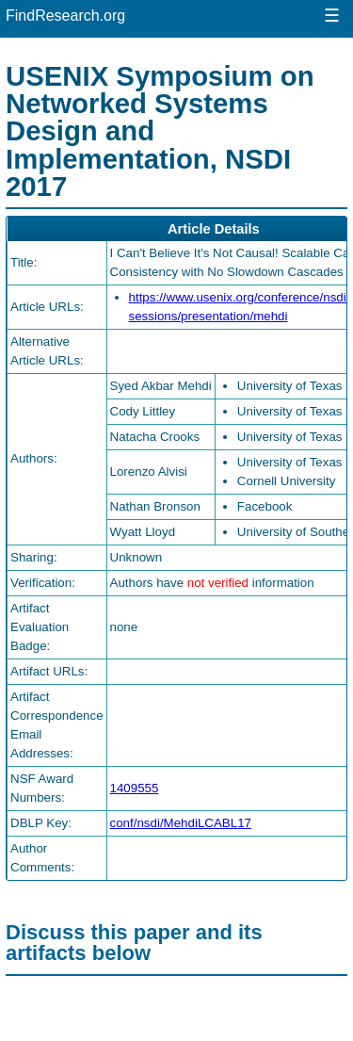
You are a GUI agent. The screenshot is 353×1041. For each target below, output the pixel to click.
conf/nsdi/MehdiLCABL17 (180, 823)
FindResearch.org (65, 16)
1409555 (134, 788)
